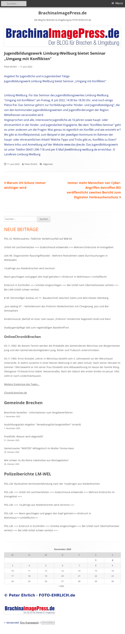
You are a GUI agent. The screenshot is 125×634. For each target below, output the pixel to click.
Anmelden (48, 622)
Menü (119, 3)
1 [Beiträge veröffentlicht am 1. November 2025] (95, 560)
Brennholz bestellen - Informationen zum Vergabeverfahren (38, 412)
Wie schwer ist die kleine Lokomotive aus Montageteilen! (36, 460)
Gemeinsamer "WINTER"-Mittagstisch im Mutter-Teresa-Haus (39, 448)
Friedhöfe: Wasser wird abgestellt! (23, 436)
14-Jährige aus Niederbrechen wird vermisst (29, 268)
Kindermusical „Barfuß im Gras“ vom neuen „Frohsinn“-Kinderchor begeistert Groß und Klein (57, 319)
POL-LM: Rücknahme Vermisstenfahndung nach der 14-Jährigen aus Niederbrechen (52, 483)
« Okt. (61, 586)
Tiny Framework (29, 622)
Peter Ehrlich (10, 66)
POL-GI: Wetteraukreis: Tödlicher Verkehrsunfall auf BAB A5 (38, 238)
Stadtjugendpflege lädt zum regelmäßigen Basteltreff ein (36, 327)
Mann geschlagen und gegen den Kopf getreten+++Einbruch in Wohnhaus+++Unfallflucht (55, 276)
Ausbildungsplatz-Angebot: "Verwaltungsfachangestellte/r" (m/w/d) (42, 424)
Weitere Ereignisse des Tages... (22, 384)
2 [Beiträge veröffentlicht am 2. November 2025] (112, 560)
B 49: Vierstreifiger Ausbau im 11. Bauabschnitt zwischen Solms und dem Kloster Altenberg (56, 298)
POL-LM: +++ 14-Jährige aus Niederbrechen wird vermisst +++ (39, 504)
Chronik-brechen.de (15, 392)
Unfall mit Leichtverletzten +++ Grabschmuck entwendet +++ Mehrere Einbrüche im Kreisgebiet (58, 247)
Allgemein (48, 164)
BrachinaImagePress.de (62, 13)
